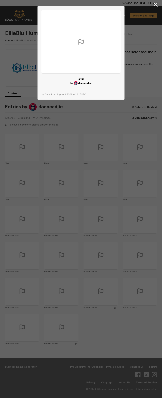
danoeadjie (85, 83)
